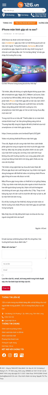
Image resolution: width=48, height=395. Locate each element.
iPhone (12, 101)
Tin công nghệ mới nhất (25, 23)
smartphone (10, 43)
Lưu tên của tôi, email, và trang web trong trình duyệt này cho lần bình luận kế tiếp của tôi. (23, 280)
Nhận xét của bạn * (9, 247)
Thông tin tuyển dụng (9, 343)
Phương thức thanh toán (10, 339)
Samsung (31, 46)
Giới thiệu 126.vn (7, 346)
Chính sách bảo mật (9, 336)
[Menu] (4, 5)
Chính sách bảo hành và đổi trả (12, 332)
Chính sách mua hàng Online (12, 329)
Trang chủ (7, 23)
